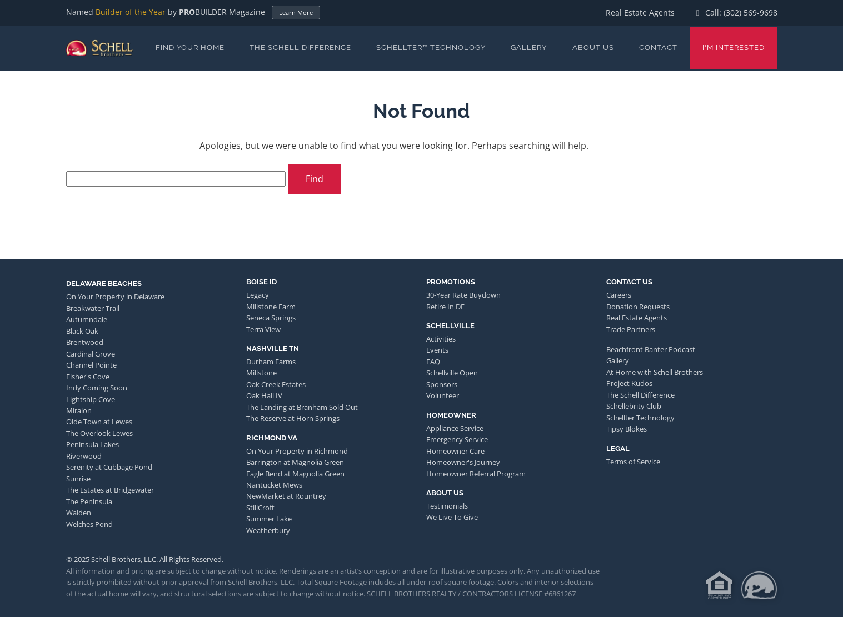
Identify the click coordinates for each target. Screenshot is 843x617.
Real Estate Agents (640, 12)
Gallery (529, 47)
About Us (593, 47)
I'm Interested (733, 47)
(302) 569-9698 (750, 12)
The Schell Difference (300, 47)
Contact (658, 47)
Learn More (296, 12)
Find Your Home (190, 47)
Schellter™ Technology (431, 47)
